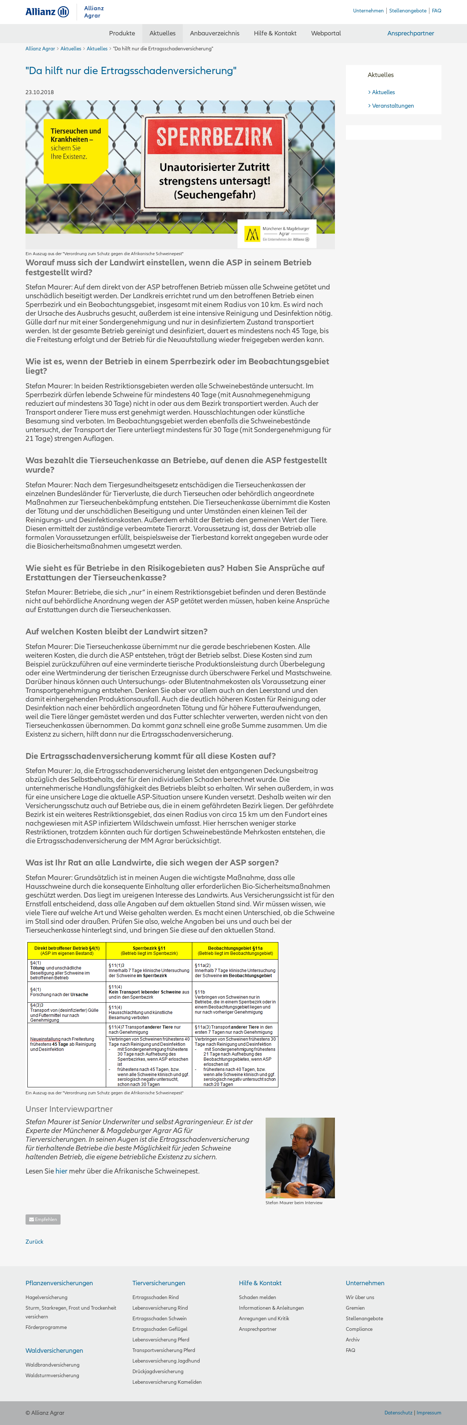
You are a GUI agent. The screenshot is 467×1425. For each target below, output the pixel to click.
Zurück (34, 1241)
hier (61, 1171)
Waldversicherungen (54, 1351)
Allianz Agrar (51, 12)
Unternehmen (365, 1283)
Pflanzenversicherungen (59, 1283)
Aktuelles (71, 49)
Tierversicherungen (158, 1283)
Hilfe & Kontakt (260, 1283)
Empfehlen (43, 1219)
